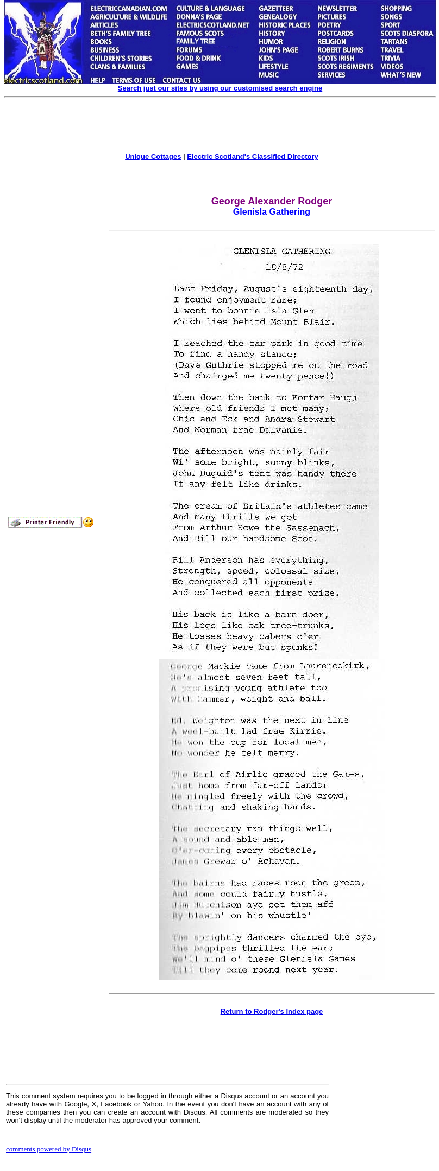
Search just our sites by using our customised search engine (220, 88)
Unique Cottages (153, 156)
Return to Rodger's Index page (272, 1011)
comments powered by (48, 1149)
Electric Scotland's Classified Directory (252, 156)
